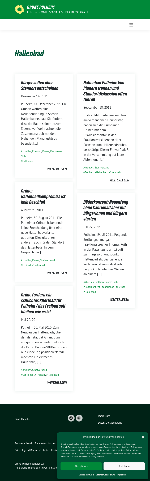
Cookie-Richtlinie (86, 474)
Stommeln (115, 172)
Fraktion (36, 151)
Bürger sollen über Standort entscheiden (39, 85)
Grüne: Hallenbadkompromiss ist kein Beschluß (43, 196)
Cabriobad (108, 286)
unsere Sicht (111, 282)
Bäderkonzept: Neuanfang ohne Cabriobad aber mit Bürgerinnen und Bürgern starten (105, 210)
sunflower (41, 467)
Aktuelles (26, 151)
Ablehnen (124, 466)
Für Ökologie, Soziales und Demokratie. (58, 12)
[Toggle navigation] (131, 25)
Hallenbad (27, 161)
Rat (52, 151)
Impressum (121, 474)
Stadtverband (102, 167)
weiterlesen (57, 169)
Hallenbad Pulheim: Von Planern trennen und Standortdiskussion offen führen (105, 91)
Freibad (89, 172)
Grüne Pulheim (41, 7)
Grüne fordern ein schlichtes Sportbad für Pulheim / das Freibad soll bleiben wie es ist (43, 303)
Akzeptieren (81, 466)
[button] (143, 437)
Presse (45, 151)
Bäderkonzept (92, 286)
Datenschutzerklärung (105, 474)
